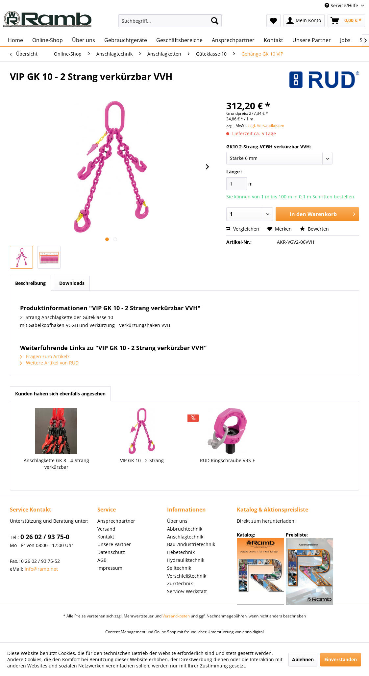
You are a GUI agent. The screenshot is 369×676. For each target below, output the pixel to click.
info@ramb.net (41, 569)
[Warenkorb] (346, 20)
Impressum (109, 568)
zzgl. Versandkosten (266, 125)
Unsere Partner (114, 544)
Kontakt (105, 537)
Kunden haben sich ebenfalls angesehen (60, 393)
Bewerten (314, 229)
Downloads (72, 283)
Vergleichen (242, 229)
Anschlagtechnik (185, 537)
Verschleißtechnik (186, 576)
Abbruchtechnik (184, 529)
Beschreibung (30, 283)
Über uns (177, 521)
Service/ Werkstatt (187, 591)
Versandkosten (176, 616)
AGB (102, 560)
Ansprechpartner (116, 521)
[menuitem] (170, 20)
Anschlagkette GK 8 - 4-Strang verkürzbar (56, 463)
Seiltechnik (179, 568)
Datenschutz (111, 552)
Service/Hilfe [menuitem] (342, 5)
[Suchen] (215, 20)
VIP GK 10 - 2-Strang (142, 460)
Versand (106, 529)
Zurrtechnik (180, 583)
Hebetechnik (181, 552)
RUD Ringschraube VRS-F (227, 460)
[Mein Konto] (304, 20)
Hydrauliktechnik (185, 560)
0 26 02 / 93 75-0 (44, 537)
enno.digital (253, 632)
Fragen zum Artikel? (44, 356)
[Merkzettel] (273, 20)
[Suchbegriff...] (170, 20)
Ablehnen (303, 659)
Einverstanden (340, 659)
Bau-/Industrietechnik (191, 544)
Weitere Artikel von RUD (49, 363)
